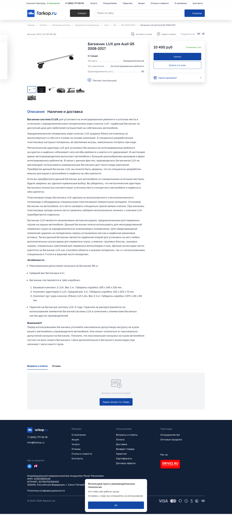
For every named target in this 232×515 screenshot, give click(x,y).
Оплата (120, 440)
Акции (75, 440)
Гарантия (121, 454)
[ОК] (116, 505)
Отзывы (76, 450)
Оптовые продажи (171, 440)
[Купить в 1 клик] (177, 65)
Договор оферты (126, 464)
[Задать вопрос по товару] (116, 403)
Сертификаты (124, 459)
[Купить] (177, 56)
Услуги (76, 445)
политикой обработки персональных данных (110, 498)
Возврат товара (125, 450)
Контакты (77, 459)
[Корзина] (195, 13)
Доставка (121, 445)
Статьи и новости (82, 454)
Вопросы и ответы (127, 435)
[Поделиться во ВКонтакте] (198, 34)
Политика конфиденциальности (46, 491)
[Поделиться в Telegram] (203, 34)
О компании (79, 435)
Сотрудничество (170, 435)
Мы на (164, 455)
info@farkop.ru (36, 443)
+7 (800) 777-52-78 (75, 3)
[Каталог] (78, 13)
